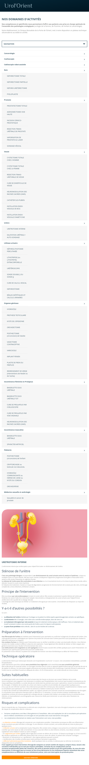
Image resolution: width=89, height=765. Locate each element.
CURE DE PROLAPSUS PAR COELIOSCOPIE (17, 406)
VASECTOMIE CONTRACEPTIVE (13, 343)
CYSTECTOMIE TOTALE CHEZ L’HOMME (15, 158)
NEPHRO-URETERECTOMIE (17, 88)
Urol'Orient (46, 5)
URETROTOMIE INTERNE (16, 229)
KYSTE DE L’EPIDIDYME (15, 321)
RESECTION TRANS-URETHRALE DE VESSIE (15, 175)
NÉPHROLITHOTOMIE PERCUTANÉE (15, 250)
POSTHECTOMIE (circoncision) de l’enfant (16, 457)
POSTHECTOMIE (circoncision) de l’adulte (16, 334)
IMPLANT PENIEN (13, 356)
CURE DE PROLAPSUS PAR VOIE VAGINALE (17, 414)
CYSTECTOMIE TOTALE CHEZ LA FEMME (15, 167)
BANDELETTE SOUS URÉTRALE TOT (14, 397)
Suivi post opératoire (31, 758)
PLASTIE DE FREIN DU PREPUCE (15, 363)
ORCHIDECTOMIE (13, 327)
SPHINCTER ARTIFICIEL (15, 444)
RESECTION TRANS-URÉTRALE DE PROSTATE (16, 130)
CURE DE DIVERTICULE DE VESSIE (16, 184)
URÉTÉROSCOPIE (13, 268)
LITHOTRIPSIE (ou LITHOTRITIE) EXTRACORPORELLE (14, 259)
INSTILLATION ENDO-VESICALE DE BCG (15, 207)
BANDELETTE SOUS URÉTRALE (14, 437)
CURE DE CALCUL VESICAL (17, 283)
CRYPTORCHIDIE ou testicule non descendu (16, 465)
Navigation (9, 44)
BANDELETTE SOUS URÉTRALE (14, 389)
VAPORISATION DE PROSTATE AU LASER (15, 138)
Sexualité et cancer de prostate (15, 499)
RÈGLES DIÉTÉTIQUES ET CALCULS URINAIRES (16, 296)
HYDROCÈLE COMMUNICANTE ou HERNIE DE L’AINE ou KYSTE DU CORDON (15, 476)
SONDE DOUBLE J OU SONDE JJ (15, 275)
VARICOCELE (11, 350)
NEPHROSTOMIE (13, 289)
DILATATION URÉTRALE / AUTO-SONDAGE (16, 236)
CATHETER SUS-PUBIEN (16, 200)
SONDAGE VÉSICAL (14, 146)
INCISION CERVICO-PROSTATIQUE (14, 121)
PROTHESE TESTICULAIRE (16, 315)
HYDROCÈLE (11, 309)
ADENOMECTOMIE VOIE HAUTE (16, 113)
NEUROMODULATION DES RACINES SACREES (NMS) (17, 193)
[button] (11, 523)
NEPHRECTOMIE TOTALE (16, 76)
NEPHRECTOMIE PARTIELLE (17, 82)
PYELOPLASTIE (12, 94)
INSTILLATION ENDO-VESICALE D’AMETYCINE (16, 216)
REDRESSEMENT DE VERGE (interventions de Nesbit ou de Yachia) (17, 373)
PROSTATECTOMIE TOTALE (17, 106)
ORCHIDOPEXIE (13, 486)
